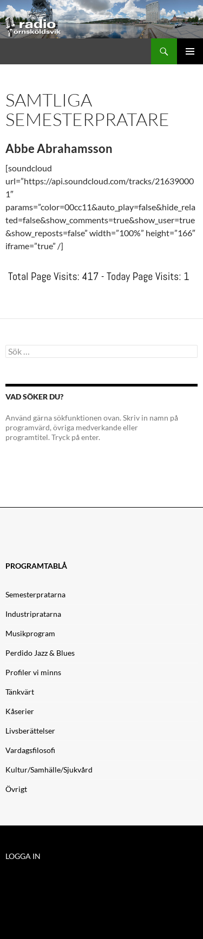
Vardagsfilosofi (30, 750)
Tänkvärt (19, 691)
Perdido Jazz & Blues (40, 652)
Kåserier (19, 711)
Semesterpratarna (35, 594)
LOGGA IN (23, 856)
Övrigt (16, 789)
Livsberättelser (30, 730)
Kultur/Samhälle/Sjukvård (49, 769)
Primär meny (190, 51)
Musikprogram (30, 633)
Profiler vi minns (33, 672)
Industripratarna (33, 613)
